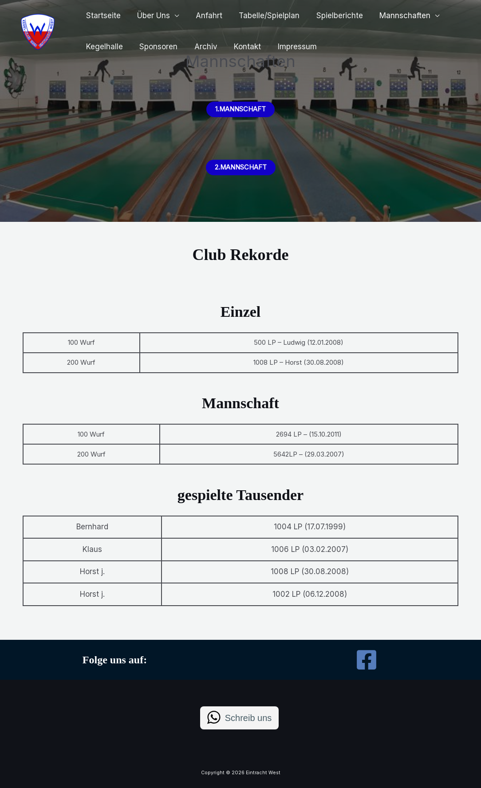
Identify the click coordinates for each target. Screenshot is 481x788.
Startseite (102, 15)
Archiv (201, 46)
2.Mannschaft (240, 167)
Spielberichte (332, 15)
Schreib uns (248, 718)
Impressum (290, 46)
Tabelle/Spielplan (263, 15)
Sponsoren (156, 46)
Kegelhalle (103, 46)
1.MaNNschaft (240, 109)
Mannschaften (396, 15)
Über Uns (151, 15)
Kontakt (242, 46)
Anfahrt (205, 15)
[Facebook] (366, 660)
